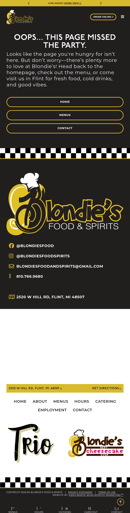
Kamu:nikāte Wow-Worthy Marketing (96, 495)
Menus (65, 115)
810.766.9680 (26, 281)
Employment (52, 410)
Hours (81, 401)
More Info (71, 3)
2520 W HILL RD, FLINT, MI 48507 (47, 296)
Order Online (102, 16)
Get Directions (105, 388)
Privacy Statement (80, 492)
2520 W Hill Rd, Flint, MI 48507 (34, 388)
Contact (65, 128)
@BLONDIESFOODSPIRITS (39, 256)
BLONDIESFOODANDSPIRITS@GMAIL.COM (56, 266)
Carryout (91, 510)
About (40, 401)
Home (65, 102)
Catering (105, 401)
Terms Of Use (107, 492)
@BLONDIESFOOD (31, 245)
